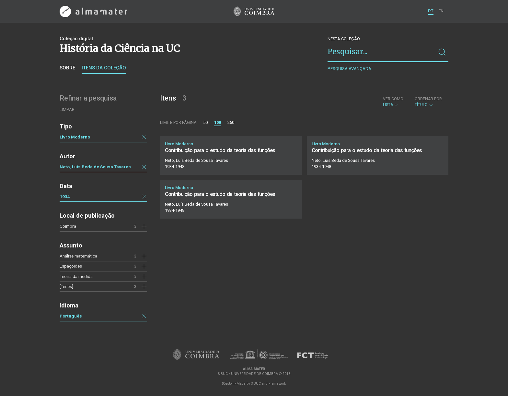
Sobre (67, 68)
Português (71, 315)
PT (430, 10)
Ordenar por (428, 99)
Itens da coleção (104, 68)
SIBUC (256, 383)
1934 (65, 196)
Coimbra (68, 226)
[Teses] (66, 286)
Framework (277, 383)
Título (428, 101)
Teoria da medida (76, 276)
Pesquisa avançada (349, 68)
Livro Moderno (75, 136)
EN (441, 10)
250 (230, 122)
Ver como (393, 99)
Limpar (67, 109)
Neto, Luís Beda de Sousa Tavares (95, 166)
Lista (393, 101)
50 (205, 122)
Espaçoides (71, 266)
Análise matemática (78, 255)
